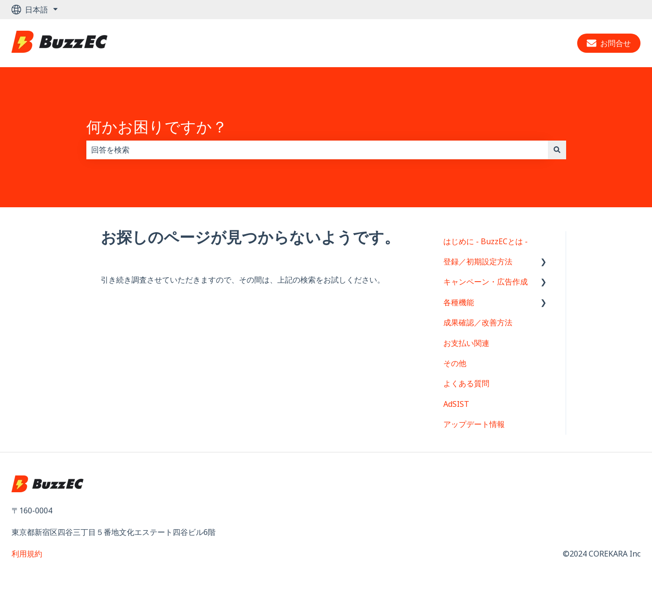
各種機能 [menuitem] (458, 302)
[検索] (557, 150)
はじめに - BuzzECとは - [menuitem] (485, 241)
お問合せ (609, 43)
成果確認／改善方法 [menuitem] (477, 322)
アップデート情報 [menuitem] (474, 424)
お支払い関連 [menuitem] (466, 343)
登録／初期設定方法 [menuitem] (477, 261)
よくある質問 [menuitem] (466, 383)
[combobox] (317, 150)
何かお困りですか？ (156, 126)
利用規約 (27, 553)
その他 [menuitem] (454, 363)
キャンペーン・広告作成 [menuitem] (485, 281)
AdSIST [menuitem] (456, 404)
